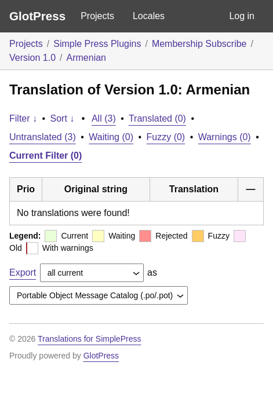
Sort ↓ (62, 118)
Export (22, 272)
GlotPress (37, 16)
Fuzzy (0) (166, 137)
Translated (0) (157, 118)
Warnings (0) (224, 137)
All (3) (104, 118)
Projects (97, 16)
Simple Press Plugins (97, 44)
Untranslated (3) (42, 137)
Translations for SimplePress (89, 338)
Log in (241, 16)
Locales (149, 16)
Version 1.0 (32, 58)
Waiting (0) (111, 137)
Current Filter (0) (45, 155)
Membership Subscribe (199, 44)
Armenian (86, 58)
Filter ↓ (23, 118)
